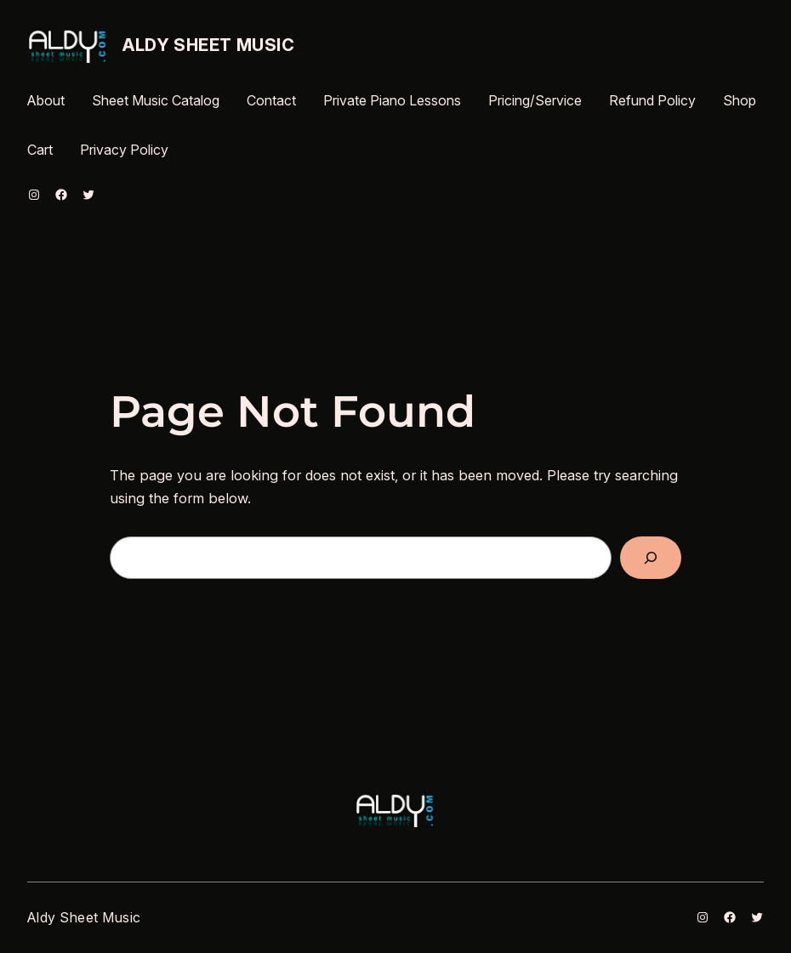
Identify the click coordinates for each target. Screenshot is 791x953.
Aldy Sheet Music (208, 45)
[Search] (650, 557)
